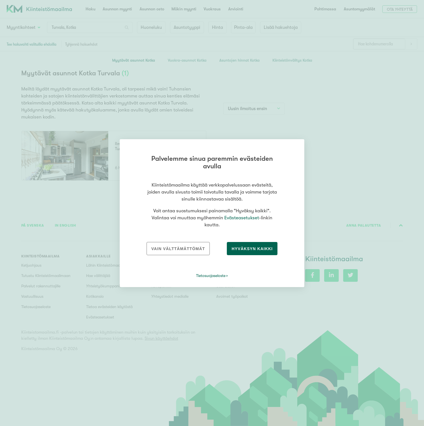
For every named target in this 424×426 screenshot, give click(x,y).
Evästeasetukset (241, 217)
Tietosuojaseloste (210, 275)
